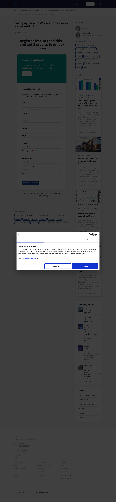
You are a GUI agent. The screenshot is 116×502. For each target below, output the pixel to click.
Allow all (85, 266)
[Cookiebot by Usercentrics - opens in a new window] (90, 234)
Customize (57, 266)
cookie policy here (30, 258)
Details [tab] (58, 240)
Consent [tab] (30, 240)
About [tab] (86, 240)
